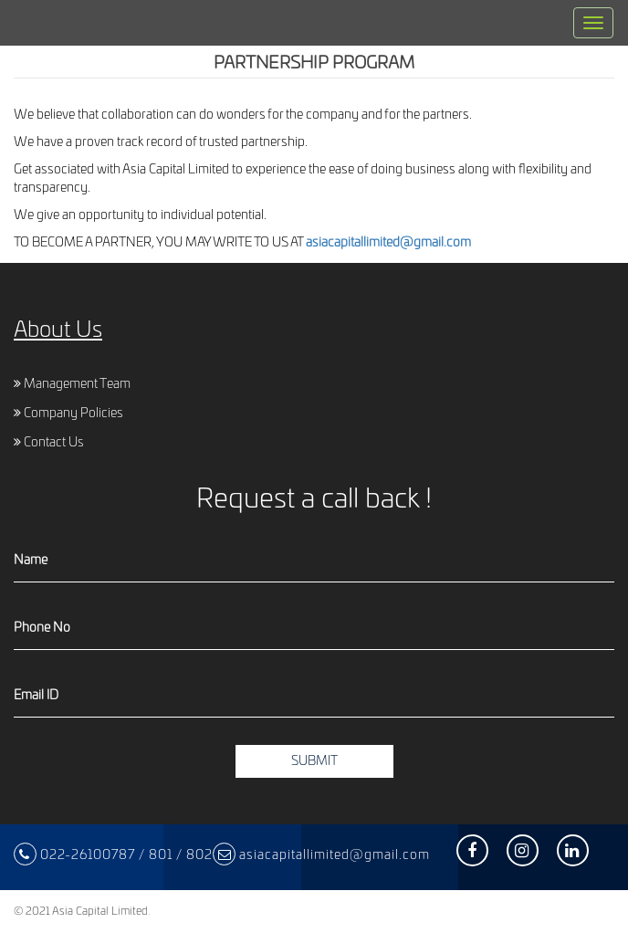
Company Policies (68, 413)
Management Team (72, 384)
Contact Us (49, 442)
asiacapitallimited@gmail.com (388, 242)
